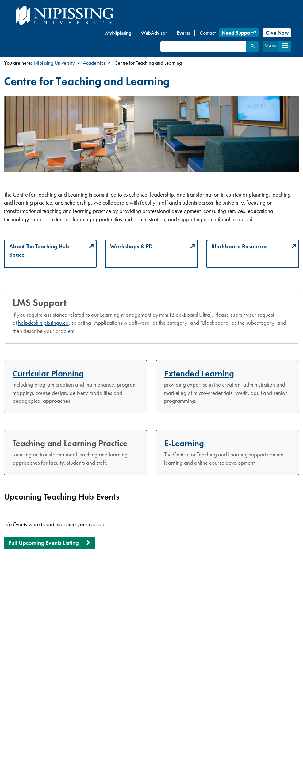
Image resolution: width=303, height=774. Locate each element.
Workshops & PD (131, 246)
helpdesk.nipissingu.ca (43, 323)
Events (183, 32)
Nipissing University (54, 62)
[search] (203, 46)
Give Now (277, 32)
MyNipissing (118, 32)
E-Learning (184, 443)
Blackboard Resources (239, 246)
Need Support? (239, 32)
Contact (208, 32)
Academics (94, 62)
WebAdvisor (154, 32)
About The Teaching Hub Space (39, 251)
